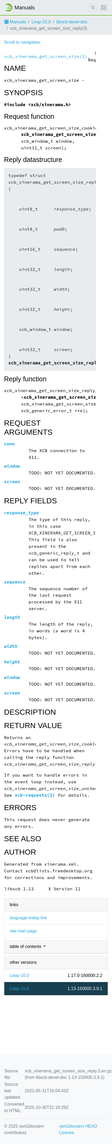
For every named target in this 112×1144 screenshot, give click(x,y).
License (66, 1132)
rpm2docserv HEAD (78, 1126)
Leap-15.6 (41, 22)
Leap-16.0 (19, 975)
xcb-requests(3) (35, 795)
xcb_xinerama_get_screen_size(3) (45, 56)
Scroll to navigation (22, 42)
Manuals (15, 22)
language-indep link (28, 918)
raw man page (23, 931)
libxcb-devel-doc (72, 22)
